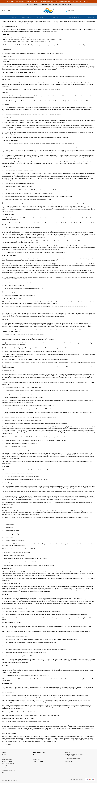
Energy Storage (25, 17)
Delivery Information (7, 779)
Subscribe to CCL (37, 775)
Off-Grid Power (54, 17)
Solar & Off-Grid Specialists (32, 4)
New (4, 17)
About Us (4, 772)
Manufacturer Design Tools (8, 788)
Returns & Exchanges (7, 777)
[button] (94, 10)
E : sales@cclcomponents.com (72, 776)
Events (35, 772)
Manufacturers (90, 17)
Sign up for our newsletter (65, 4)
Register (3, 10)
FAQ (3, 775)
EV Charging (40, 17)
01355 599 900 (69, 779)
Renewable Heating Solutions (72, 17)
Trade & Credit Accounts (8, 781)
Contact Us (4, 783)
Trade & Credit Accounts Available (49, 4)
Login (8, 10)
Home (3, 20)
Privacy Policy (36, 777)
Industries (4, 786)
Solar (13, 17)
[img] (9, 798)
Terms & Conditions (9, 20)
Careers (3, 790)
